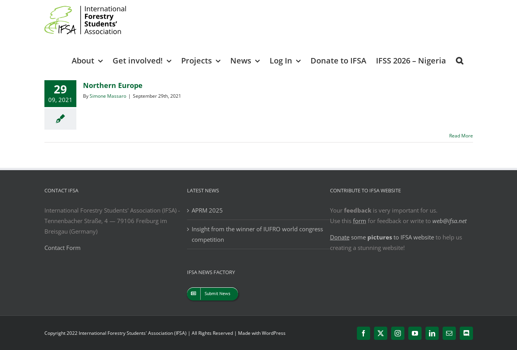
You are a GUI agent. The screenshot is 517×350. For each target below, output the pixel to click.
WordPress (274, 333)
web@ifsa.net (449, 221)
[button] (459, 60)
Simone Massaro (108, 96)
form (359, 221)
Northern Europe (113, 85)
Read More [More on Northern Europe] (461, 135)
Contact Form (62, 248)
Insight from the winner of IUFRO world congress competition (257, 234)
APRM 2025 (207, 210)
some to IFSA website (382, 237)
